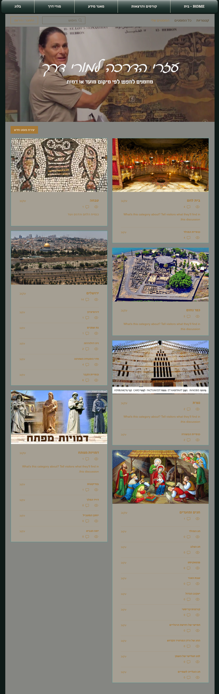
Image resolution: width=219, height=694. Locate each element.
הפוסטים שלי (160, 20)
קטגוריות (202, 20)
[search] (63, 20)
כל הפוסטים (182, 20)
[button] (144, 6)
